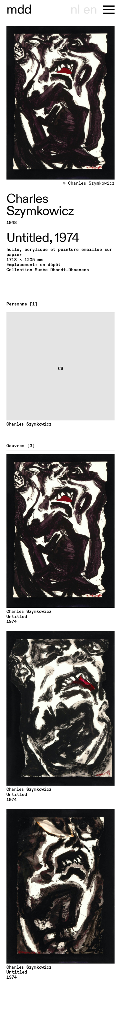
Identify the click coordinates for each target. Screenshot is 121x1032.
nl (75, 9)
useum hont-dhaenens (19, 9)
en (90, 9)
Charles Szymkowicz (40, 205)
